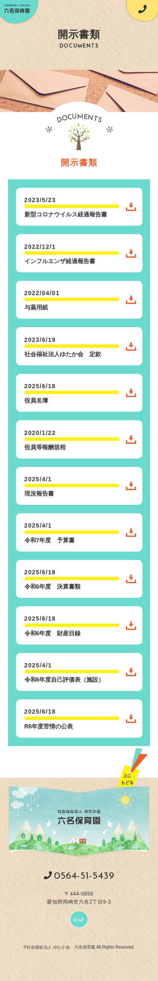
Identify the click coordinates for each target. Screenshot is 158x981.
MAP (79, 920)
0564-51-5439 (84, 876)
